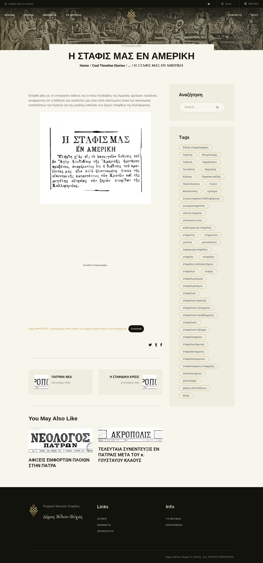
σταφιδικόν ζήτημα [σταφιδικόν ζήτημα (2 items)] (194, 329)
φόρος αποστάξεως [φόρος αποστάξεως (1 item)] (194, 388)
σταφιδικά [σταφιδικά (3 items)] (189, 293)
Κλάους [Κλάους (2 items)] (187, 176)
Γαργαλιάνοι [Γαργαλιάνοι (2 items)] (209, 162)
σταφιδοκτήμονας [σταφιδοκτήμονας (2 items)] (193, 344)
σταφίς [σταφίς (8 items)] (209, 271)
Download (136, 328)
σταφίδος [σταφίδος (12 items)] (208, 256)
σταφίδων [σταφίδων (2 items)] (189, 271)
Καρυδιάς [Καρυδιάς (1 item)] (210, 169)
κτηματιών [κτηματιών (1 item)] (211, 234)
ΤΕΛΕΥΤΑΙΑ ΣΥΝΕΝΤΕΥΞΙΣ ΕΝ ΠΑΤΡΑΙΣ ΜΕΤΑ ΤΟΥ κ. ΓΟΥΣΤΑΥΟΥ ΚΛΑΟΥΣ (128, 455)
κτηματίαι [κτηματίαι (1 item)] (189, 234)
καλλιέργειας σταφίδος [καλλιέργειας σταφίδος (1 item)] (197, 227)
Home (84, 65)
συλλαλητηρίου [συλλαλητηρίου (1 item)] (192, 373)
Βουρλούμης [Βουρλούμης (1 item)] (209, 154)
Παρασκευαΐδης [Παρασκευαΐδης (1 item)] (211, 176)
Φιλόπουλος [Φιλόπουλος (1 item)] (190, 191)
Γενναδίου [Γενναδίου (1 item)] (189, 169)
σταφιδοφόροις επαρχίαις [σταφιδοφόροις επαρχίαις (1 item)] (199, 366)
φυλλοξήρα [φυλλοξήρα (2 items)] (190, 380)
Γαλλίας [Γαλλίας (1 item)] (187, 162)
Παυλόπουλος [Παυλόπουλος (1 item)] (191, 183)
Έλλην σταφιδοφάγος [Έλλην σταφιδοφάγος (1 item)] (196, 147)
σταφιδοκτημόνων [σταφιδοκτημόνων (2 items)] (194, 358)
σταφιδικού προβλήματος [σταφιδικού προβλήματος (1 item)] (198, 315)
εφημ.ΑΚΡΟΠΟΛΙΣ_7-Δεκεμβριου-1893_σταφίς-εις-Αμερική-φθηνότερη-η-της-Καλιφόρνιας (78, 328)
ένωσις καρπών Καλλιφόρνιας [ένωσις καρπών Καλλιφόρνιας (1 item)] (201, 198)
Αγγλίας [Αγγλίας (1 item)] (187, 154)
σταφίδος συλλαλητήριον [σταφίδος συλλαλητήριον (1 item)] (198, 264)
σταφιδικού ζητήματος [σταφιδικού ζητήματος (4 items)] (196, 307)
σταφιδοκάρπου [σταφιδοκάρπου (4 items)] (192, 337)
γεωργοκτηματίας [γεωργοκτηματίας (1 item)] (194, 205)
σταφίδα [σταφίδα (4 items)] (188, 256)
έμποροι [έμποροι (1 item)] (212, 191)
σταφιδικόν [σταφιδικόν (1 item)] (190, 322)
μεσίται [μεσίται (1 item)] (187, 242)
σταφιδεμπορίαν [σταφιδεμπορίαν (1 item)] (193, 278)
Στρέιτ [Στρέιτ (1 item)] (213, 183)
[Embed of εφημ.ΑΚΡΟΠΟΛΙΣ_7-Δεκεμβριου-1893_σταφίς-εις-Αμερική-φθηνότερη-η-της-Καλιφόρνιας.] (95, 265)
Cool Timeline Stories (108, 65)
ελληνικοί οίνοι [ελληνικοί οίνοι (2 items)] (192, 220)
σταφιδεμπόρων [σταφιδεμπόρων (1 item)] (193, 285)
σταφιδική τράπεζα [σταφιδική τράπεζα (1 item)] (194, 300)
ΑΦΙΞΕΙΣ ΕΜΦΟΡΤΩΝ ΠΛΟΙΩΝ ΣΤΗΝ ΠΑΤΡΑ (59, 462)
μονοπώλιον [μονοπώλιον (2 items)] (209, 242)
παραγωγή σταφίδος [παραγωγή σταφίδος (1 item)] (195, 249)
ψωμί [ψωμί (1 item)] (186, 395)
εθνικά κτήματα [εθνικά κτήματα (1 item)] (192, 213)
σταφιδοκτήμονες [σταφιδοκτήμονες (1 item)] (193, 351)
